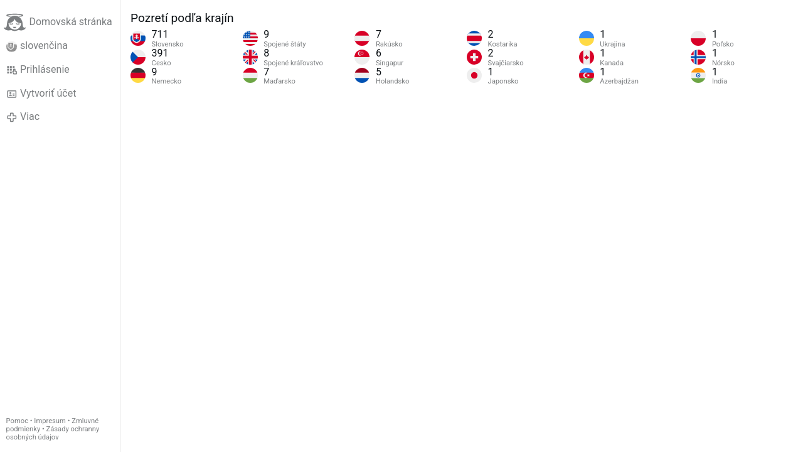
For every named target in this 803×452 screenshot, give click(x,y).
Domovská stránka (58, 22)
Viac (23, 116)
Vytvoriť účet (41, 93)
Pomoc (17, 421)
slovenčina (37, 46)
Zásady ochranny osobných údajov (53, 433)
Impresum (50, 421)
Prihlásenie (38, 69)
